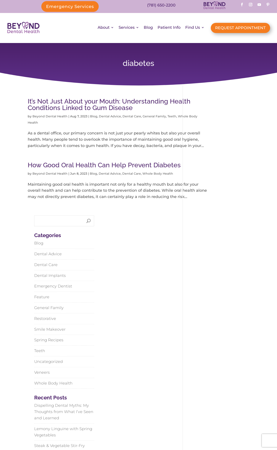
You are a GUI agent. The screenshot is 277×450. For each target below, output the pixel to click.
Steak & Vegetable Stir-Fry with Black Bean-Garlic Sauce (218, 332)
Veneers (197, 255)
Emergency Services (70, 6)
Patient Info (169, 28)
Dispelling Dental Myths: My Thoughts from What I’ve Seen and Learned (218, 295)
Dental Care (131, 117)
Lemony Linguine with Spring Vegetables (218, 315)
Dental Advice (110, 117)
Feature (197, 180)
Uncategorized (203, 245)
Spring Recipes (204, 223)
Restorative (200, 201)
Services (127, 28)
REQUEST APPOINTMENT (240, 28)
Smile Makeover (205, 212)
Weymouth (212, 408)
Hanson (185, 408)
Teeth (32, 123)
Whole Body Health (53, 123)
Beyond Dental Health (50, 117)
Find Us (192, 28)
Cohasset (215, 398)
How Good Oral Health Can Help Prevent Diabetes (90, 175)
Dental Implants (205, 158)
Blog (148, 28)
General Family (154, 117)
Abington (186, 398)
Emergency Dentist (208, 169)
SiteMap (156, 435)
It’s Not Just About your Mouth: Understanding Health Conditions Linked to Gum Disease (98, 105)
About (104, 28)
